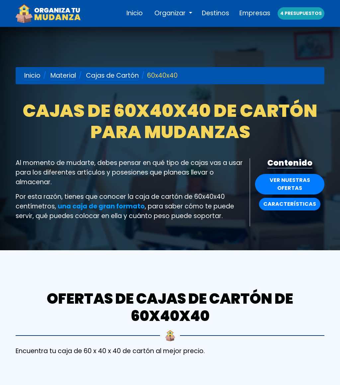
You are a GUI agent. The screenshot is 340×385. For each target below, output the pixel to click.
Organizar (170, 20)
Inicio (135, 20)
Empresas (254, 20)
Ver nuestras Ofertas (290, 184)
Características (289, 204)
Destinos (215, 20)
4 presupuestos (301, 20)
